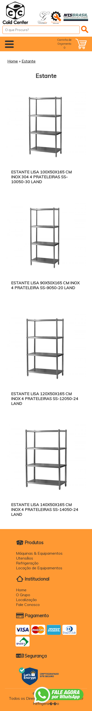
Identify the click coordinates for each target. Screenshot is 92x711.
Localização (26, 599)
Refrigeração (27, 563)
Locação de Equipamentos (39, 567)
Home (12, 61)
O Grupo (23, 594)
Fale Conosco (28, 604)
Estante (29, 61)
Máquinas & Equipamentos (39, 553)
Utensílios (24, 558)
